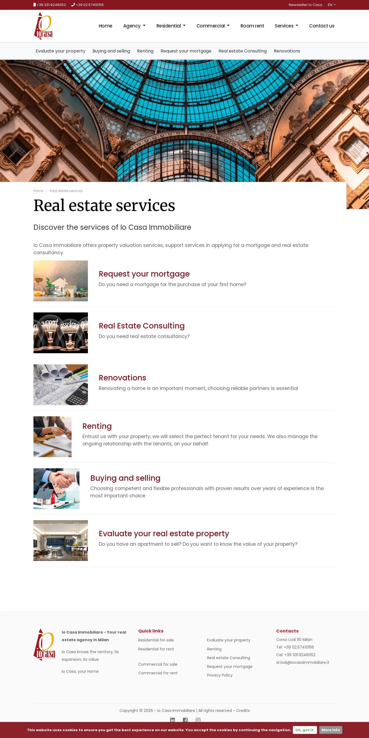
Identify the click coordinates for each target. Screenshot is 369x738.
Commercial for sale (157, 669)
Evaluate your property (60, 56)
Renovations (287, 56)
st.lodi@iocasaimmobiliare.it (302, 668)
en (330, 4)
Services (284, 28)
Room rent (252, 28)
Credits (243, 716)
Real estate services (66, 196)
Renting (145, 56)
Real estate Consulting (243, 56)
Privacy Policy (220, 681)
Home (105, 28)
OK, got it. (305, 730)
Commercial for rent (158, 678)
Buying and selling (111, 56)
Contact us (321, 28)
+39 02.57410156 (87, 4)
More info (331, 730)
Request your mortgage (186, 56)
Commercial (211, 28)
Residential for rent (156, 654)
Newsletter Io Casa (305, 4)
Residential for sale (156, 646)
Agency (132, 28)
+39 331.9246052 (49, 4)
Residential (169, 28)
